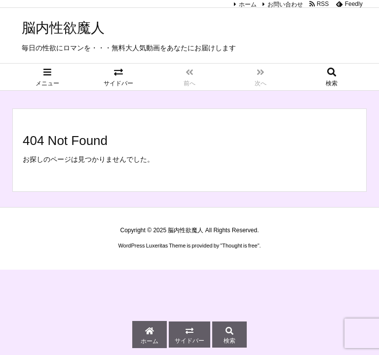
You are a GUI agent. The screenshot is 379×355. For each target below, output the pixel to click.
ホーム (248, 4)
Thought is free (239, 245)
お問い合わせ (285, 4)
